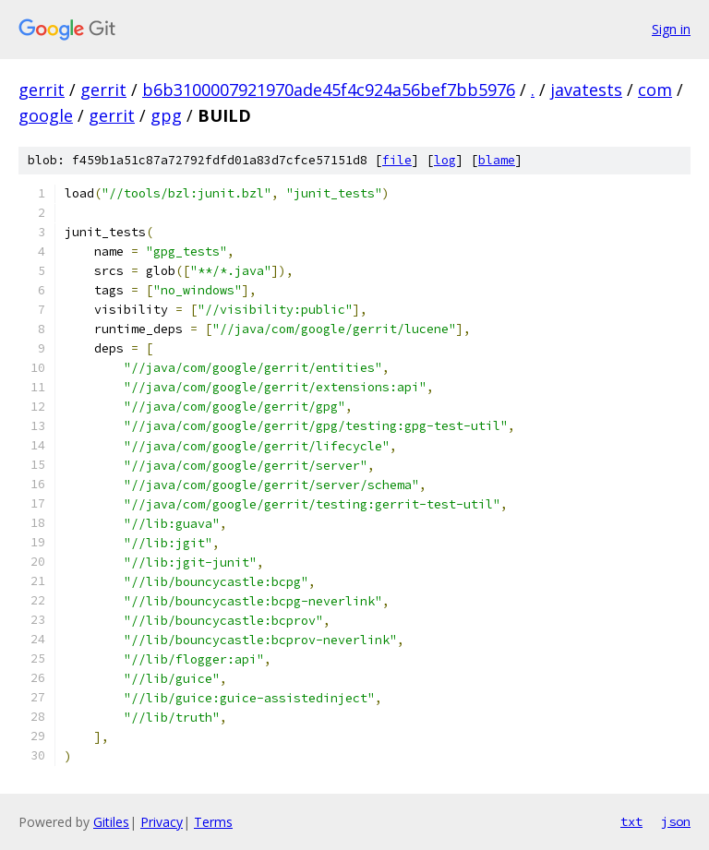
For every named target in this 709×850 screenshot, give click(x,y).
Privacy (161, 822)
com (655, 89)
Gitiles (111, 822)
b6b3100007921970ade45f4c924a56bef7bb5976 (328, 89)
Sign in (671, 29)
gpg (166, 115)
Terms (213, 822)
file (397, 160)
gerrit (41, 89)
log (445, 160)
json (676, 821)
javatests (586, 89)
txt (631, 821)
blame (496, 160)
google (45, 115)
